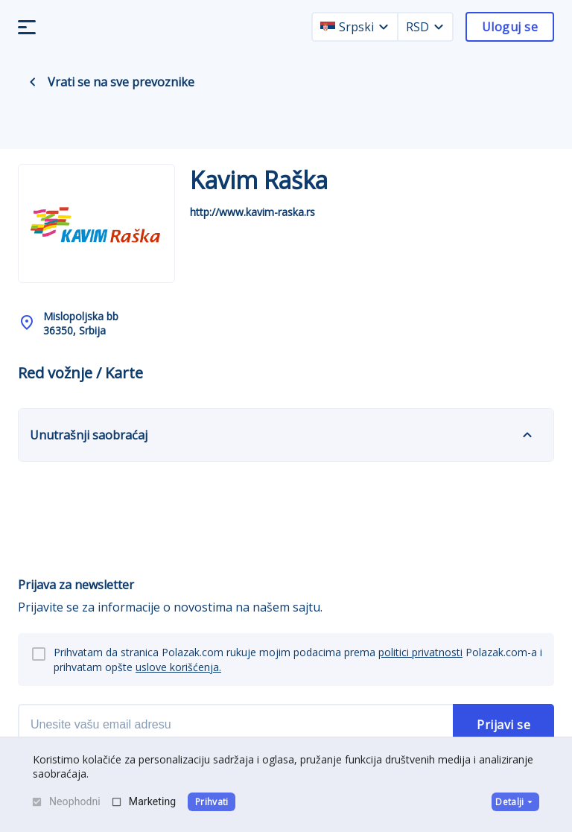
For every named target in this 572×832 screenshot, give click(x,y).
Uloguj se (510, 27)
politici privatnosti (420, 652)
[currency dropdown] (438, 26)
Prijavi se (503, 725)
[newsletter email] (235, 725)
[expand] (527, 435)
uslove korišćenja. (178, 667)
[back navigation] (33, 82)
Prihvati (212, 802)
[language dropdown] (383, 26)
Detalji (515, 802)
